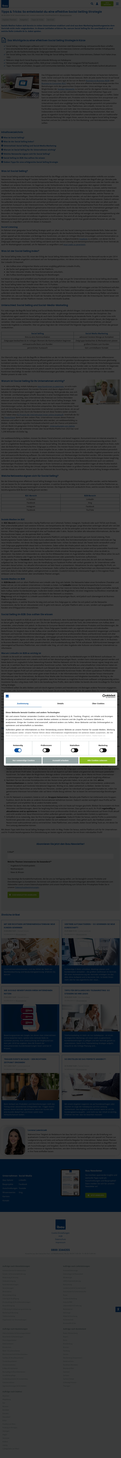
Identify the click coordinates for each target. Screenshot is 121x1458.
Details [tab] (60, 703)
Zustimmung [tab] (22, 703)
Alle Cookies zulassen (97, 760)
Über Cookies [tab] (98, 703)
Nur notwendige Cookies (24, 760)
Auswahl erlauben (60, 760)
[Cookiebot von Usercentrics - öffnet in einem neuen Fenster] (104, 696)
